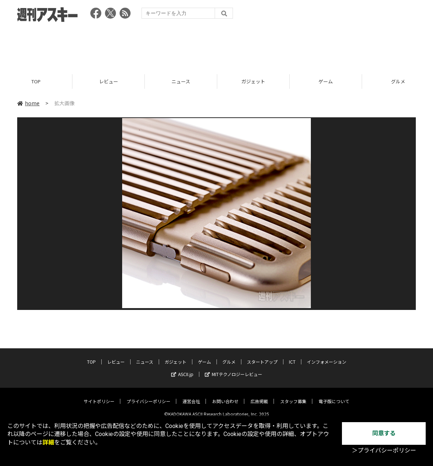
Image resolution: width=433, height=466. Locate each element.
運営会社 (191, 396)
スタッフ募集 (293, 396)
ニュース (181, 81)
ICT (292, 356)
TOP (36, 81)
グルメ (229, 356)
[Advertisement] (216, 45)
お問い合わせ (225, 396)
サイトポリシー (99, 396)
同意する (384, 433)
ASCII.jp (182, 368)
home (28, 103)
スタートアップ (262, 356)
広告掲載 (259, 396)
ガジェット (253, 81)
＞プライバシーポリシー (384, 450)
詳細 (48, 442)
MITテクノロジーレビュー (233, 368)
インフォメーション (326, 356)
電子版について (334, 396)
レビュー (108, 81)
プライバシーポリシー (148, 396)
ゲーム (326, 81)
